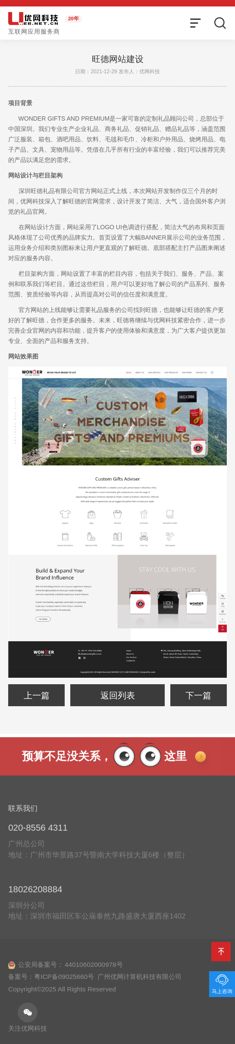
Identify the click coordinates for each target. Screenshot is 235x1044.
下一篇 (198, 695)
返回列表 (117, 695)
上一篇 (37, 695)
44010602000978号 (94, 969)
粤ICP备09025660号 (64, 981)
